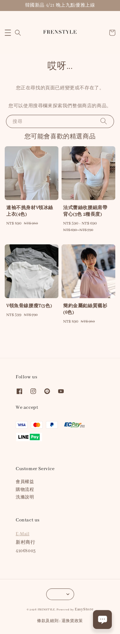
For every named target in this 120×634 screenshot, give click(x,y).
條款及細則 (48, 621)
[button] (8, 33)
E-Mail (23, 534)
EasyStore (84, 609)
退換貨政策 (72, 621)
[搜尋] (104, 121)
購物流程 (25, 489)
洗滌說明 (25, 497)
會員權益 (25, 482)
